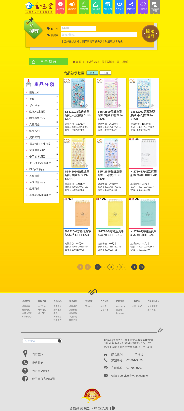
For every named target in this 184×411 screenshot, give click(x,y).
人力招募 (105, 301)
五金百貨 (41, 174)
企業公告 (42, 306)
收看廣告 (58, 320)
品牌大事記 (27, 313)
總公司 (104, 306)
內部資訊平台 (154, 301)
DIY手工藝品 (41, 168)
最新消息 (42, 301)
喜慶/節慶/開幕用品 (41, 193)
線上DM (41, 313)
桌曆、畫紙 (137, 306)
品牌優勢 (73, 306)
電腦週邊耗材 (41, 149)
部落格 (119, 310)
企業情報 (26, 301)
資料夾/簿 (41, 136)
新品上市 (32, 91)
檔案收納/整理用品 (41, 142)
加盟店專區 (153, 306)
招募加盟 (73, 301)
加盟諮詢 (73, 320)
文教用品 (41, 123)
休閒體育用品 (41, 181)
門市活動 (42, 310)
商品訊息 (92, 61)
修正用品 (41, 104)
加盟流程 (73, 313)
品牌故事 (26, 306)
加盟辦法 (73, 310)
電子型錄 (107, 61)
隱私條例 (117, 354)
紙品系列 (41, 129)
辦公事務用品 (41, 117)
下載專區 (136, 301)
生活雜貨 (41, 187)
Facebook (120, 306)
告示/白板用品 (41, 155)
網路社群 (120, 301)
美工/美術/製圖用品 (41, 161)
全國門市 (105, 310)
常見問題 (73, 316)
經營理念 (26, 310)
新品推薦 (58, 310)
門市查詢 (89, 301)
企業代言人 (27, 316)
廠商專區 (152, 310)
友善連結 (58, 316)
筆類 (41, 97)
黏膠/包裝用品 (41, 110)
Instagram (120, 313)
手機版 (139, 354)
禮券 (56, 313)
